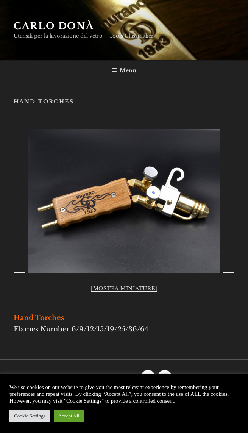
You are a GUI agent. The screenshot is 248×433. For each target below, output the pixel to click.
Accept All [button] (69, 416)
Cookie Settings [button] (29, 416)
